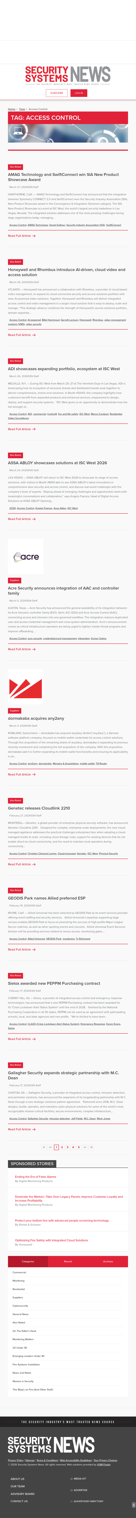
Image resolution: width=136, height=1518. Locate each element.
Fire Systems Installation (26, 1364)
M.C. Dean (90, 1118)
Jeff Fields (77, 1118)
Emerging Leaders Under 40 (28, 1356)
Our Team (18, 1486)
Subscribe (56, 93)
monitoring (69, 938)
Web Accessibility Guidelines (76, 1460)
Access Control (17, 225)
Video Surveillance (18, 418)
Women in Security (23, 1381)
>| (91, 1147)
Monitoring (18, 1280)
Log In (79, 93)
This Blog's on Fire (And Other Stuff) (33, 1389)
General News (21, 1314)
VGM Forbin (103, 1464)
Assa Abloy (59, 508)
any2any (32, 763)
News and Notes (22, 1372)
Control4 (52, 414)
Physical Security (108, 853)
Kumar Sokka (98, 638)
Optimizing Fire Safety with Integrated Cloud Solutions (51, 1240)
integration (84, 638)
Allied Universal (36, 938)
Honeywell (85, 319)
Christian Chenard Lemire (42, 853)
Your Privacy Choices (105, 1460)
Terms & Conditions (47, 1460)
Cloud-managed (67, 853)
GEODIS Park (53, 938)
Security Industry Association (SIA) (85, 225)
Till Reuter (101, 763)
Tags (22, 109)
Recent (68, 1261)
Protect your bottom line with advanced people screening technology (62, 1220)
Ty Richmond (83, 938)
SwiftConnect (113, 225)
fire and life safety (68, 414)
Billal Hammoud (51, 319)
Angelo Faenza (43, 508)
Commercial (19, 1272)
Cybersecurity (20, 1305)
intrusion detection (59, 1118)
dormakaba (45, 763)
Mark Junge (103, 1118)
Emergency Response (93, 1024)
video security (33, 324)
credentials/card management (60, 638)
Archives (108, 1261)
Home (11, 109)
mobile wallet (87, 763)
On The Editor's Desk (24, 1331)
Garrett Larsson (69, 319)
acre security (35, 638)
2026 (12, 508)
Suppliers (14, 580)
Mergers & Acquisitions (66, 763)
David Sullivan (57, 225)
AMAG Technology (38, 225)
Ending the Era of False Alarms (35, 1177)
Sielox (11, 1028)
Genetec (81, 853)
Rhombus (97, 319)
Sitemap (30, 1460)
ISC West (84, 414)
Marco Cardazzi (100, 414)
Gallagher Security (38, 1118)
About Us (17, 1479)
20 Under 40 (20, 1347)
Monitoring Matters (23, 1339)
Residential (116, 414)
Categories (28, 1261)
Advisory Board (23, 1494)
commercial (39, 414)
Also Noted (15, 167)
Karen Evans (113, 1024)
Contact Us (19, 1501)
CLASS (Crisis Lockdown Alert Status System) (53, 1024)
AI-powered (34, 319)
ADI (30, 414)
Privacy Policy (15, 1460)
